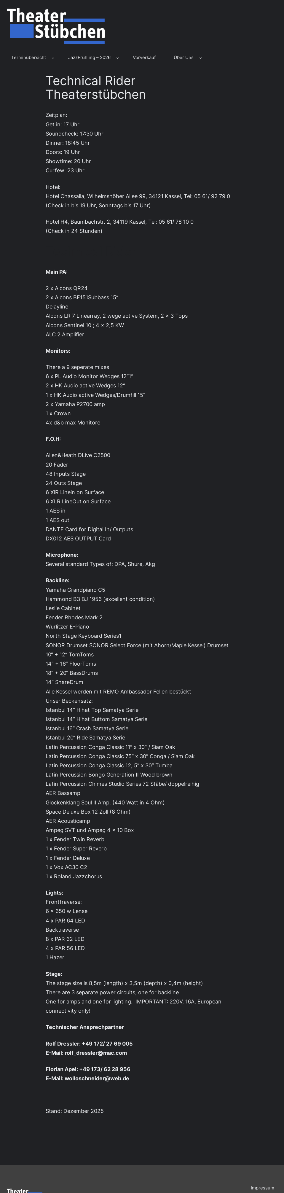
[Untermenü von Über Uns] (200, 57)
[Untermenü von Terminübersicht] (53, 57)
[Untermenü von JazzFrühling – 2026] (117, 57)
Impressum (262, 1188)
